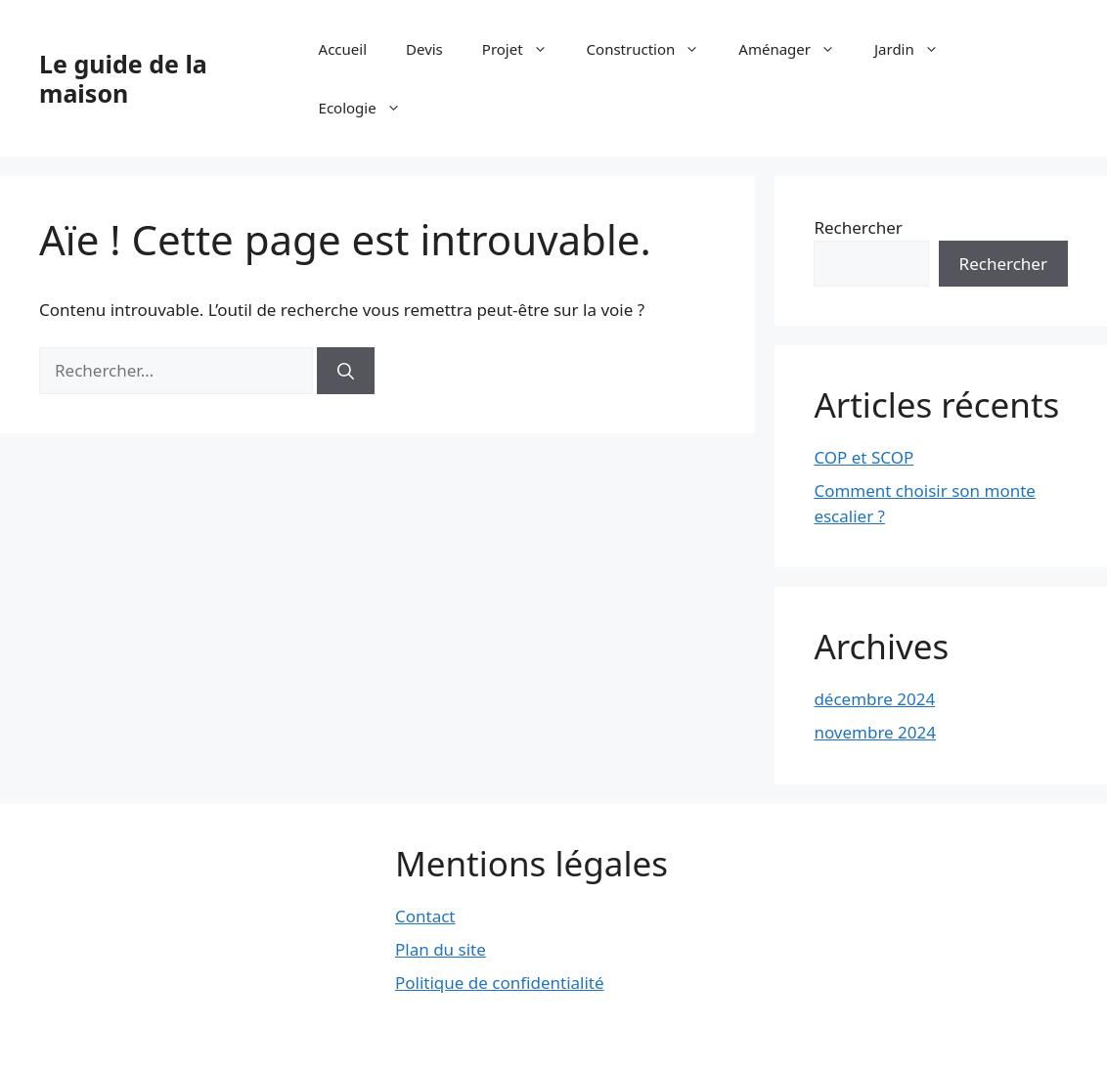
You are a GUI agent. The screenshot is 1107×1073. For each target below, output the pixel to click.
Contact (425, 916)
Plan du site (440, 949)
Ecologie (370, 107)
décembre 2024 (874, 699)
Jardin (916, 49)
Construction (653, 49)
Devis (424, 49)
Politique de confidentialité (499, 982)
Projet (524, 49)
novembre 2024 (875, 732)
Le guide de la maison (123, 78)
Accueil (343, 49)
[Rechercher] (346, 370)
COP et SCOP (863, 457)
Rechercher (858, 227)
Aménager (796, 49)
